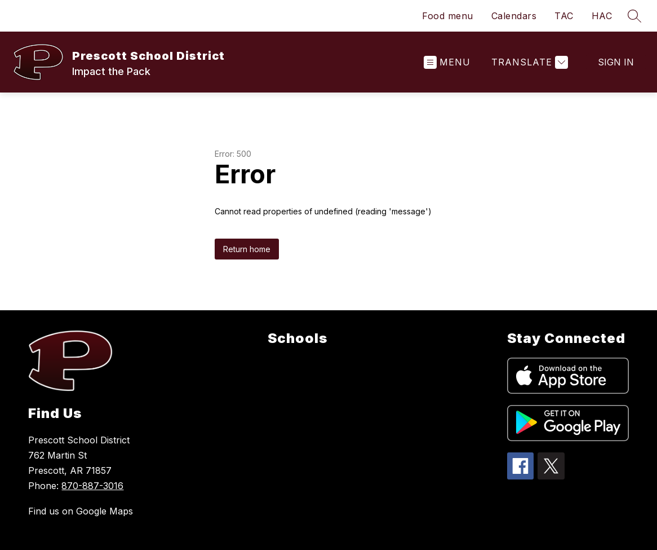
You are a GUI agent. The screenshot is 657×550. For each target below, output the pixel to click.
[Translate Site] (528, 62)
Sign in (616, 62)
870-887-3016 (92, 485)
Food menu (447, 15)
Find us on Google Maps (80, 511)
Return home (246, 249)
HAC (602, 15)
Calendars (514, 15)
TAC (564, 15)
